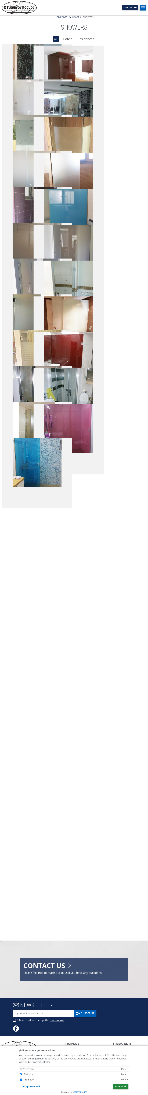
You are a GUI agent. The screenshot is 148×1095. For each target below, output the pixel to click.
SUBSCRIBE (85, 1013)
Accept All (121, 1086)
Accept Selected (31, 1086)
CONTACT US (130, 7)
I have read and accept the (41, 1020)
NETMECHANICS (80, 1092)
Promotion (29, 1079)
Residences (86, 39)
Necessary (29, 1068)
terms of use (57, 1020)
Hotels (67, 39)
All (56, 39)
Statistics (28, 1074)
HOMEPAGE (61, 17)
